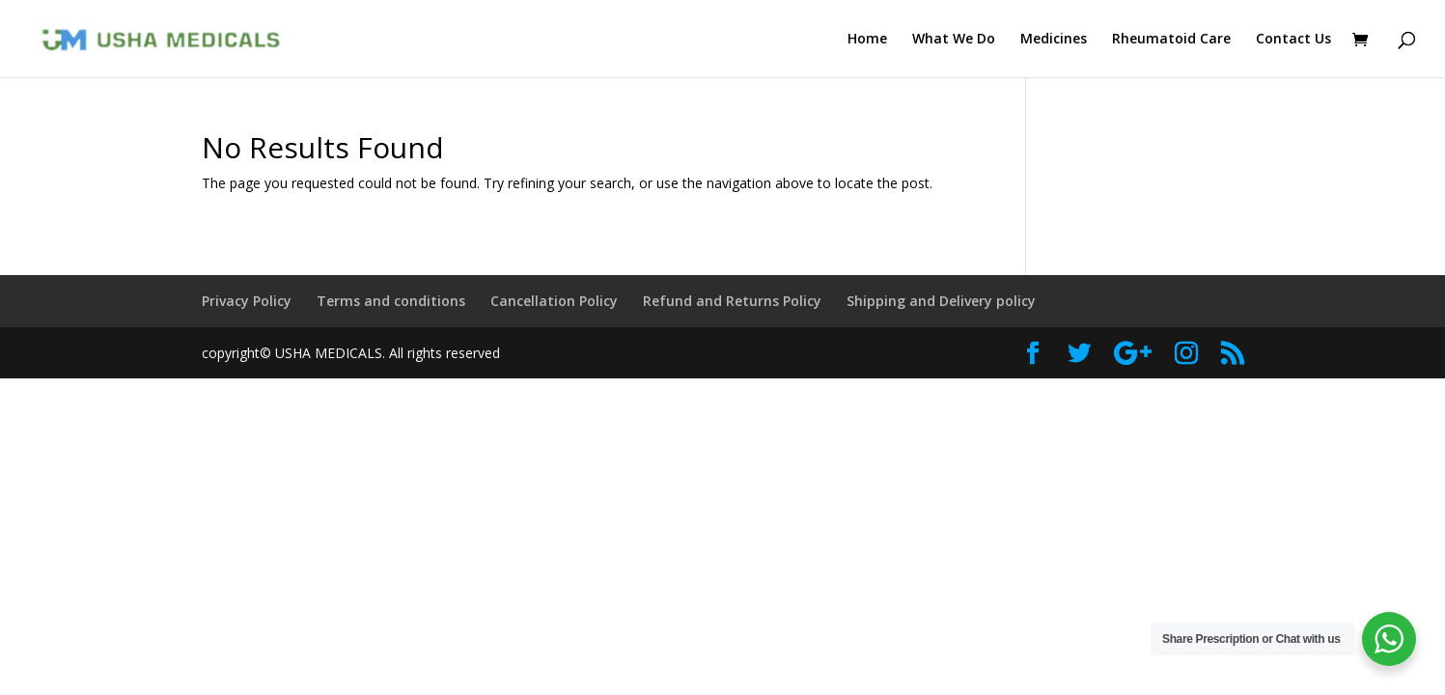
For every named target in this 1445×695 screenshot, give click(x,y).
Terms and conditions (391, 301)
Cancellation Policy (554, 301)
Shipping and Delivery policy (941, 301)
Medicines (1053, 39)
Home (867, 39)
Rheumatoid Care (1171, 39)
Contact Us (1293, 39)
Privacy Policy (247, 301)
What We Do (953, 39)
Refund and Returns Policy (732, 301)
